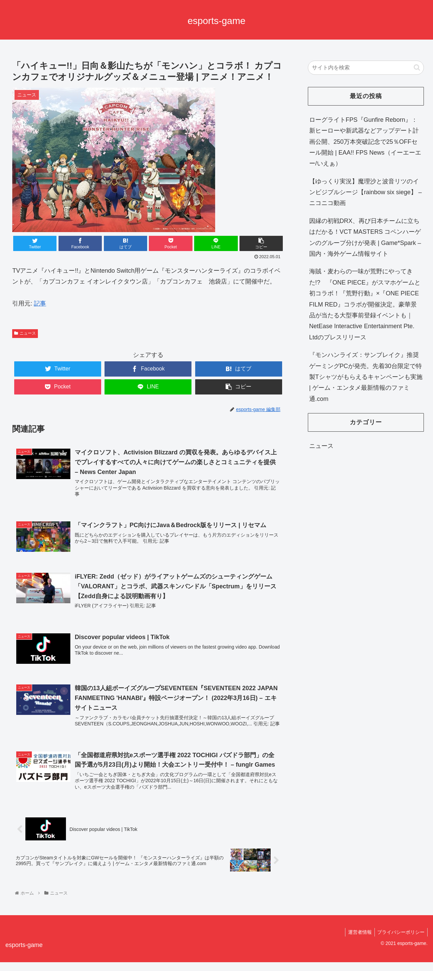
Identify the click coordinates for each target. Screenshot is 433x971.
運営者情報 (357, 941)
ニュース (25, 333)
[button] (417, 67)
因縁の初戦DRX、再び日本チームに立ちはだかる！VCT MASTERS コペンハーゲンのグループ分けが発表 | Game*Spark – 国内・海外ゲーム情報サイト (365, 237)
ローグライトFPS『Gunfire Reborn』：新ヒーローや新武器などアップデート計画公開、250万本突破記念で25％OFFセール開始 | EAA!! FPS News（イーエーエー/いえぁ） (365, 141)
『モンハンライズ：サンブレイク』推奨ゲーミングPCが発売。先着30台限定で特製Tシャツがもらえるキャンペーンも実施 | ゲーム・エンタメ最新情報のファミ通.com (366, 377)
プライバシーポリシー (400, 941)
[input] (366, 68)
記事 (40, 303)
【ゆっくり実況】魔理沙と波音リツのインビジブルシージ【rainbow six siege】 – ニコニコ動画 (365, 192)
